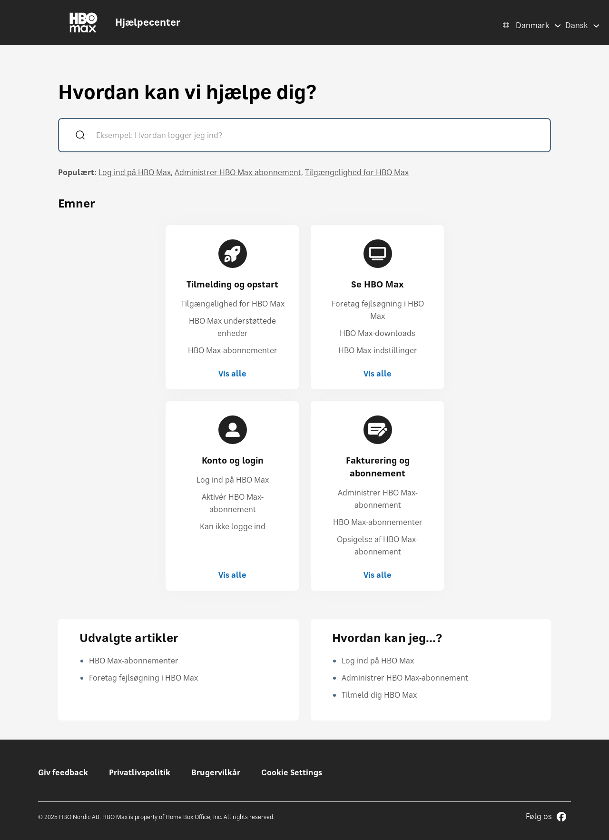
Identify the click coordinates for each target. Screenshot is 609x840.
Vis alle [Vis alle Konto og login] (232, 575)
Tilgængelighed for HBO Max (357, 172)
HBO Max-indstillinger (377, 350)
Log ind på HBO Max (134, 172)
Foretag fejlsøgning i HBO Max (143, 677)
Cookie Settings (291, 772)
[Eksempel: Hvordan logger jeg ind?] (318, 136)
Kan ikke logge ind (232, 526)
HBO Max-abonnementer (232, 350)
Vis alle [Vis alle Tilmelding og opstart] (232, 373)
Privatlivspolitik (139, 772)
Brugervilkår (215, 772)
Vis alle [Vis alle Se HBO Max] (377, 373)
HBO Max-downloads (377, 333)
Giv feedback (63, 772)
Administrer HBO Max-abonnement (238, 172)
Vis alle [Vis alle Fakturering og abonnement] (377, 575)
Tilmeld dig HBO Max (379, 695)
